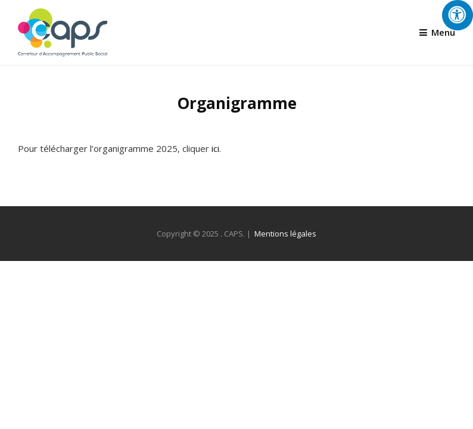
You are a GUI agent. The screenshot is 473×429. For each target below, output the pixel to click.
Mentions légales (285, 233)
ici (215, 148)
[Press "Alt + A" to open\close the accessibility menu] (457, 15)
